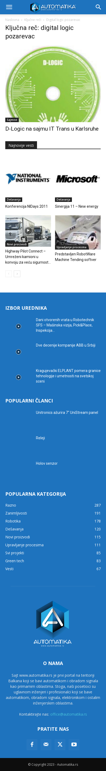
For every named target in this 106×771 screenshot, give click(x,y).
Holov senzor (47, 463)
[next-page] (17, 274)
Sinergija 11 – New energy (76, 206)
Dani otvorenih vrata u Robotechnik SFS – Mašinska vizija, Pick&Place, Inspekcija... (65, 325)
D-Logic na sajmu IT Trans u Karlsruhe (52, 129)
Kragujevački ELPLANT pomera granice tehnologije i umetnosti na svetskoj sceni (68, 376)
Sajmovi (12, 120)
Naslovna (12, 19)
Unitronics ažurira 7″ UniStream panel (67, 412)
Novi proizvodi (17, 244)
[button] (9, 7)
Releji (40, 438)
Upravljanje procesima (71, 247)
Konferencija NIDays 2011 (26, 206)
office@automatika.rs (68, 714)
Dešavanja (14, 199)
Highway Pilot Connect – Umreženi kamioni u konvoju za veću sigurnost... (28, 256)
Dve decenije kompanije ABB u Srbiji (65, 345)
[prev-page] (8, 274)
